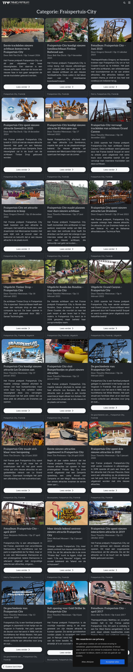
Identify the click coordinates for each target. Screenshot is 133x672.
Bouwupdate (52, 497)
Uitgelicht (30, 335)
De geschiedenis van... (100, 415)
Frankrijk (21, 94)
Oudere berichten (12, 666)
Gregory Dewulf (104, 52)
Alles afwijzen (88, 662)
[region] (100, 651)
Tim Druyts (14, 455)
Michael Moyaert (61, 538)
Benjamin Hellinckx (18, 535)
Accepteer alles (112, 662)
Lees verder (23, 87)
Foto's (93, 94)
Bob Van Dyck (15, 55)
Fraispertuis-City (10, 94)
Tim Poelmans (59, 455)
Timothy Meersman (62, 132)
